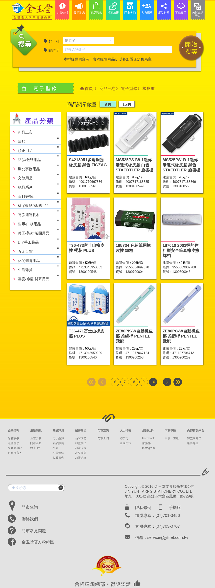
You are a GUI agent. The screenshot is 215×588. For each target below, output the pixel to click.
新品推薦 (58, 443)
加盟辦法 (80, 443)
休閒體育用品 (34, 259)
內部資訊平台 (195, 430)
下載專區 (170, 430)
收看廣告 (58, 457)
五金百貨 (34, 250)
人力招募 (125, 430)
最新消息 (36, 430)
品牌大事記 (15, 448)
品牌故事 (13, 438)
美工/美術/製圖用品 (34, 231)
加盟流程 (80, 448)
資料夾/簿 (34, 195)
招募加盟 (80, 430)
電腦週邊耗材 (34, 213)
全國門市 (125, 443)
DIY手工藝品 (34, 240)
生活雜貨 (34, 268)
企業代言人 (15, 453)
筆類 (34, 139)
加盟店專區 (194, 438)
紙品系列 (34, 185)
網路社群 (148, 430)
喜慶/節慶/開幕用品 (34, 277)
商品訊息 (107, 88)
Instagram (148, 448)
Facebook (148, 438)
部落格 (146, 443)
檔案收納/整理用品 (34, 204)
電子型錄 (129, 88)
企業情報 (13, 430)
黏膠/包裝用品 (34, 158)
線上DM (35, 448)
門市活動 (36, 443)
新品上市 (21, 130)
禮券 (55, 448)
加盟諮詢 (80, 457)
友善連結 (58, 453)
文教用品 (34, 176)
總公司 (124, 438)
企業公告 (36, 438)
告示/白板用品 (34, 222)
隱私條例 (143, 507)
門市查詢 (103, 430)
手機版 (175, 507)
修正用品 (34, 149)
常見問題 (80, 453)
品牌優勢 (80, 438)
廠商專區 (192, 443)
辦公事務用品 (34, 167)
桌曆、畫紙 (172, 438)
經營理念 (13, 443)
